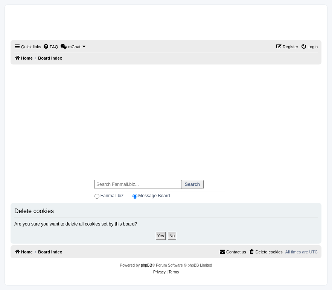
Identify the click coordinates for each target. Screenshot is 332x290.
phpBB (146, 265)
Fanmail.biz (112, 195)
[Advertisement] (166, 119)
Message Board (154, 195)
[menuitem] (50, 46)
